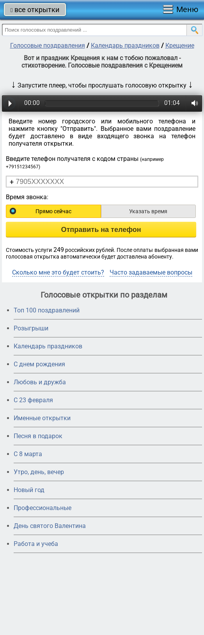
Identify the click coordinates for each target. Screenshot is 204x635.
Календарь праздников (125, 45)
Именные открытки (42, 418)
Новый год (29, 490)
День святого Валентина (50, 526)
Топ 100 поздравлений (47, 310)
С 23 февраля (33, 400)
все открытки (35, 9)
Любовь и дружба (40, 382)
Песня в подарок (38, 436)
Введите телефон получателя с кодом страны (85, 162)
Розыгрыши (31, 328)
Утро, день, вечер (39, 472)
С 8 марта (28, 454)
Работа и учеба (36, 544)
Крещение (179, 45)
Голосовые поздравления (47, 45)
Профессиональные (42, 508)
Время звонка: (27, 197)
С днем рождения (39, 364)
